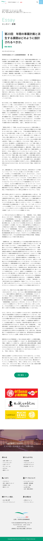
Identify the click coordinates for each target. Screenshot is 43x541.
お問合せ (28, 497)
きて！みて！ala (6, 466)
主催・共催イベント (7, 460)
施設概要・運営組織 (28, 483)
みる (5, 457)
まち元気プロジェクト (29, 464)
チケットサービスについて (9, 502)
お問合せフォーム (28, 500)
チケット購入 (8, 497)
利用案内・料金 (6, 485)
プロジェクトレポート (29, 462)
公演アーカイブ (6, 464)
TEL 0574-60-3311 (17, 524)
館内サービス (6, 487)
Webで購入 (6, 500)
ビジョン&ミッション (29, 481)
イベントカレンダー (7, 462)
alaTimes (5, 468)
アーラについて (30, 478)
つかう (6, 478)
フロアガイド (6, 481)
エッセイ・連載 (27, 485)
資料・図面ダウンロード (8, 483)
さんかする (29, 457)
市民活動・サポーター (29, 466)
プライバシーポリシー (29, 502)
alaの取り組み (27, 487)
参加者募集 (26, 460)
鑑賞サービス (6, 470)
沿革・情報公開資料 (28, 489)
